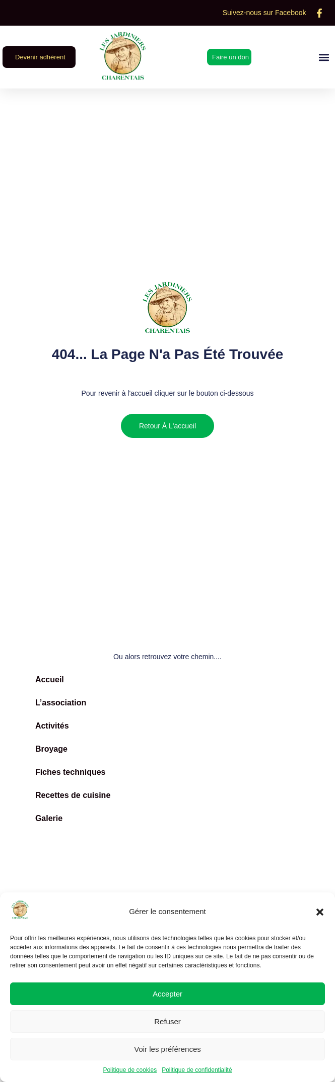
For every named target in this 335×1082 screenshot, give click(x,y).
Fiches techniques (70, 772)
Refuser (167, 1021)
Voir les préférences (167, 1049)
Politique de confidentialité (197, 1069)
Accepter (167, 993)
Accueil (49, 679)
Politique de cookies (130, 1069)
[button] (320, 912)
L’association (60, 702)
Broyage (51, 749)
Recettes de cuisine (72, 795)
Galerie (48, 818)
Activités (52, 726)
